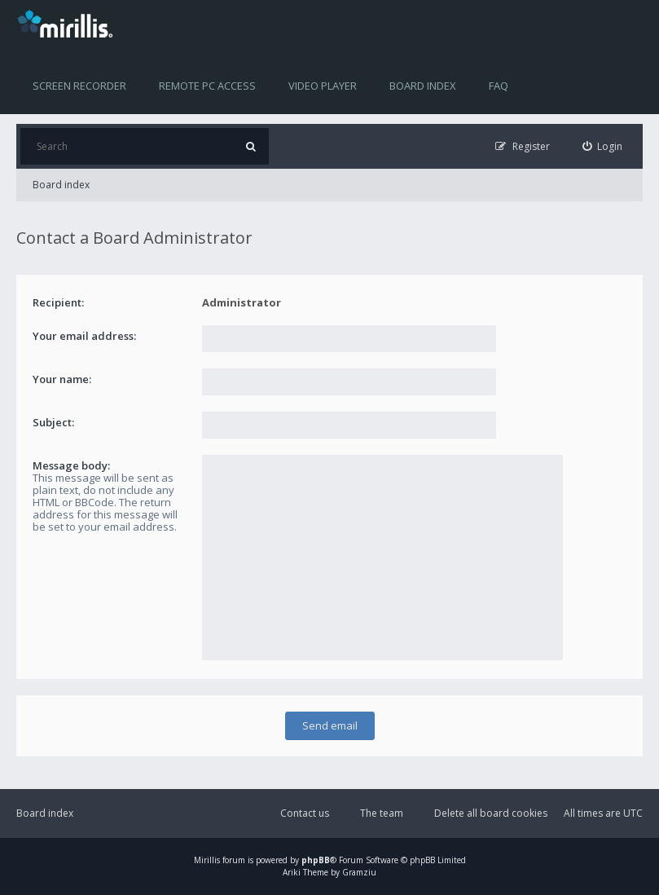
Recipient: (58, 302)
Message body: (71, 465)
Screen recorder (79, 85)
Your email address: (84, 335)
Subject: (53, 422)
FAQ (498, 85)
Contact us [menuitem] (304, 813)
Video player (322, 85)
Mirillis (207, 860)
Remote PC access (207, 85)
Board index (422, 85)
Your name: (62, 379)
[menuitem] (602, 146)
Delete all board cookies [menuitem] (490, 813)
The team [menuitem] (381, 813)
